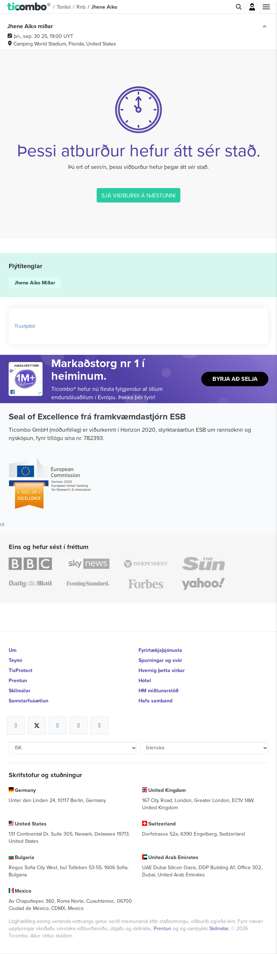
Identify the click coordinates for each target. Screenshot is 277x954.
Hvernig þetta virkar (161, 670)
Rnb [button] (80, 6)
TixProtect (20, 670)
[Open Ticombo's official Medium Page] (79, 725)
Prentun (18, 680)
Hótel (144, 680)
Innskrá (252, 7)
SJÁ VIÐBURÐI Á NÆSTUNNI (138, 195)
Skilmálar (19, 690)
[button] (29, 7)
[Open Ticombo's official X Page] (37, 725)
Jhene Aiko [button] (104, 6)
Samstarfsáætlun (28, 700)
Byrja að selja (235, 379)
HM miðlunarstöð (158, 690)
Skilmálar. (220, 928)
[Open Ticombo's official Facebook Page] (26, 392)
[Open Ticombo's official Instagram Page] (58, 725)
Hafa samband (155, 700)
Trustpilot (24, 326)
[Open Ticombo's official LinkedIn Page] (100, 725)
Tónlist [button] (64, 6)
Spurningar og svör (160, 660)
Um (13, 650)
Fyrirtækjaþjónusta (160, 650)
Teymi (15, 660)
